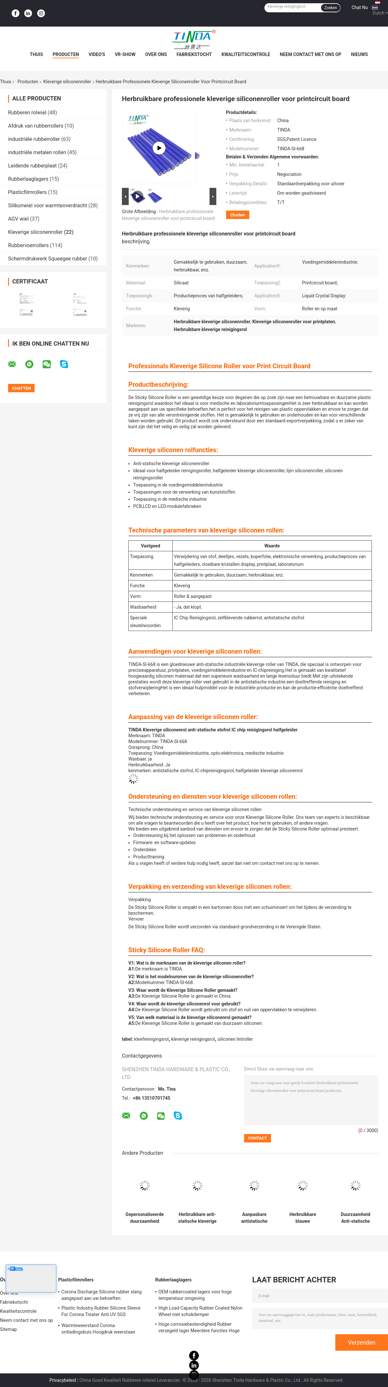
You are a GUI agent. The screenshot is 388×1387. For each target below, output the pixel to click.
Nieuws (359, 54)
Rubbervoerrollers (28, 245)
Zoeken (330, 8)
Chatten (237, 214)
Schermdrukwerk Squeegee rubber (47, 259)
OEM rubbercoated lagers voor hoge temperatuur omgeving (195, 1295)
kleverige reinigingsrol (193, 1039)
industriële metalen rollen (37, 152)
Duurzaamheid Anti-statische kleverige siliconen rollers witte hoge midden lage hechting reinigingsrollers (356, 1218)
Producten (66, 54)
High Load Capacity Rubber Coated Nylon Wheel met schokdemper (200, 1311)
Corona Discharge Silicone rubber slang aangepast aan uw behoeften (101, 1295)
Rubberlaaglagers (28, 179)
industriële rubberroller (34, 139)
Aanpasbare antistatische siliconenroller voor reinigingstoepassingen (254, 1218)
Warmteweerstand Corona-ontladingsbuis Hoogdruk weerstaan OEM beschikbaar (98, 1329)
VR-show (125, 54)
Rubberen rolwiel (27, 112)
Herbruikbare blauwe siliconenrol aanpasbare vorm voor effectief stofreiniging (302, 1218)
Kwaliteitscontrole (245, 54)
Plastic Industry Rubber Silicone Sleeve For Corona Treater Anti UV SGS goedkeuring (100, 1312)
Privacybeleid (62, 1380)
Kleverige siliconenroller (67, 81)
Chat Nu (359, 7)
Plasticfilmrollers (27, 192)
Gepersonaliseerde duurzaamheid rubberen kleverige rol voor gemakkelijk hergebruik (144, 1218)
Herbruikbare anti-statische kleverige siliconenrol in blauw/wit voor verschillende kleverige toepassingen (197, 1218)
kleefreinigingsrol (151, 1039)
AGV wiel (18, 219)
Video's (97, 54)
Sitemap (8, 1329)
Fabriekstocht (194, 54)
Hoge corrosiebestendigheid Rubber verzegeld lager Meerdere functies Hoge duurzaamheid (199, 1328)
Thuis (36, 54)
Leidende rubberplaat (32, 166)
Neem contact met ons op (310, 54)
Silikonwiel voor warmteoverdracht (47, 205)
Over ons (156, 54)
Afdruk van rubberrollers (35, 126)
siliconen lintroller (235, 1039)
